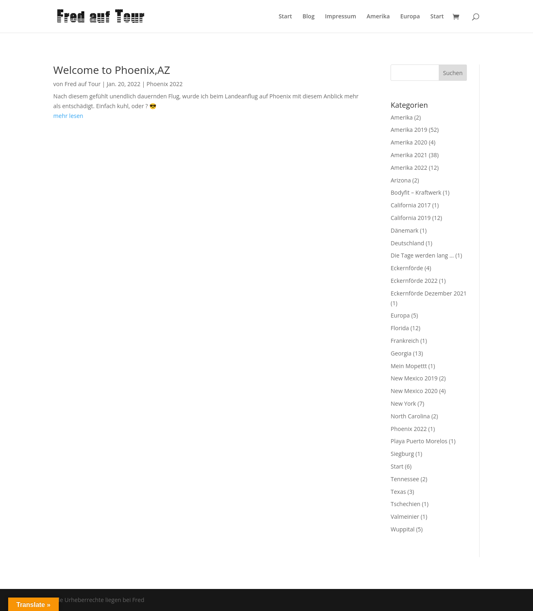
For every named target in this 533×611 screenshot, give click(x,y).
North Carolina (410, 416)
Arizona (401, 180)
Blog (308, 16)
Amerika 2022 (409, 167)
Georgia (401, 353)
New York (403, 403)
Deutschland (407, 243)
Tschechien (405, 504)
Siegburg (402, 454)
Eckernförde (407, 268)
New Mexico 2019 (414, 378)
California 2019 (411, 218)
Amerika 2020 (409, 142)
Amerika (378, 16)
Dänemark (404, 230)
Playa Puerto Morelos (419, 441)
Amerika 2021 (409, 155)
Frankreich (405, 340)
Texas (398, 491)
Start (285, 16)
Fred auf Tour (82, 84)
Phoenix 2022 (164, 84)
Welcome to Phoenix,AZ (111, 69)
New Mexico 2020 (414, 391)
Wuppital (402, 529)
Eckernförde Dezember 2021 (428, 293)
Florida (400, 328)
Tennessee (405, 479)
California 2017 (411, 205)
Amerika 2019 (409, 129)
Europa (410, 16)
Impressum (340, 16)
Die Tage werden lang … (422, 255)
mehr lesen (68, 116)
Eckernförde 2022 (414, 280)
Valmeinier (405, 516)
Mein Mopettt (409, 366)
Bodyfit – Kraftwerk (416, 192)
